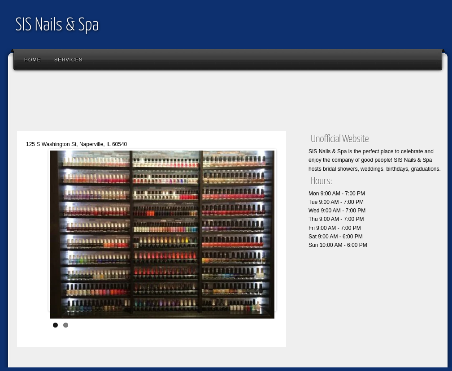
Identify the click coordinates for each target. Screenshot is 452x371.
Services (68, 59)
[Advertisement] (176, 103)
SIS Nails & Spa (57, 25)
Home (32, 59)
